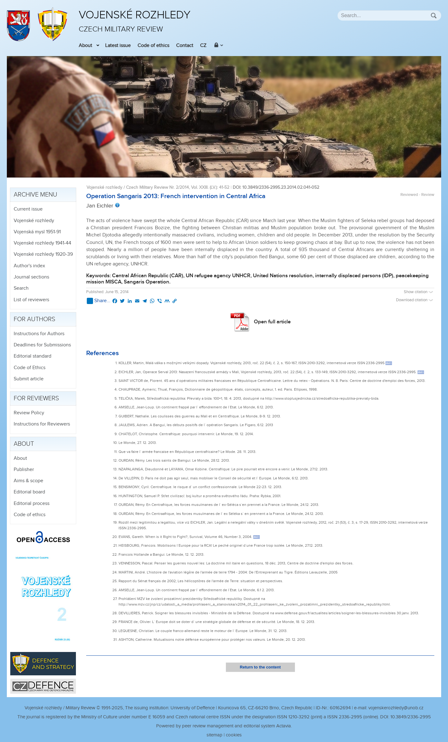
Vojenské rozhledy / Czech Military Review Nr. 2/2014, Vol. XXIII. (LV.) (151, 187)
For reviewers (36, 398)
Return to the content (260, 667)
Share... (98, 301)
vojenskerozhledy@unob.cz (395, 708)
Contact (184, 46)
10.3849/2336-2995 (410, 717)
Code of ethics (153, 46)
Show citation (419, 292)
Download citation (415, 300)
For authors (34, 319)
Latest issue (118, 46)
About (85, 46)
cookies (234, 735)
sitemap (214, 735)
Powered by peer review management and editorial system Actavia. (224, 726)
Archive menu (35, 194)
